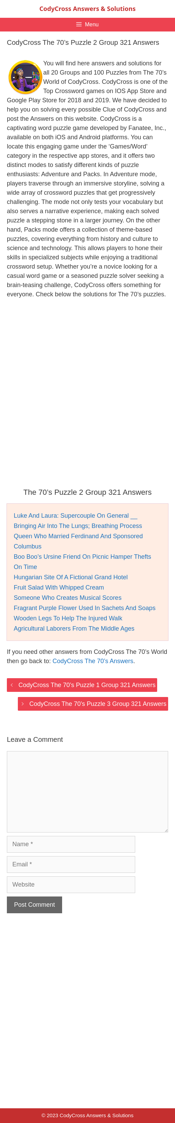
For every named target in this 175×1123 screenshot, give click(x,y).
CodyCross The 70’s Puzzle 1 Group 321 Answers (87, 685)
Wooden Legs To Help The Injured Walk (68, 618)
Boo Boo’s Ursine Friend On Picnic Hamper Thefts (82, 556)
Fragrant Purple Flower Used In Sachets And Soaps (84, 608)
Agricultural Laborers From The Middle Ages (74, 628)
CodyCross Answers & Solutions (87, 8)
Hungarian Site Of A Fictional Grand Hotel (71, 577)
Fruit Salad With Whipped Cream (59, 587)
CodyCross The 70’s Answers (92, 661)
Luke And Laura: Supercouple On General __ (75, 515)
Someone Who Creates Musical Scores (67, 597)
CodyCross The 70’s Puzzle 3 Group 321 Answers (97, 703)
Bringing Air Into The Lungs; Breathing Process (78, 525)
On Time (25, 567)
